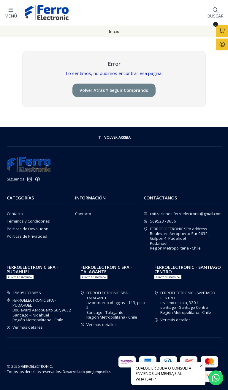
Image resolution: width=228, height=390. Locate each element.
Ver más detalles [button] (25, 327)
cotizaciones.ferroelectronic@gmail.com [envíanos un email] (182, 213)
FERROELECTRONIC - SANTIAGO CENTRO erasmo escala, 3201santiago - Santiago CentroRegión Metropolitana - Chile (185, 302)
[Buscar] (215, 12)
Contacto (15, 213)
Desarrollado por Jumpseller (86, 371)
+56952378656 (24, 292)
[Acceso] (222, 44)
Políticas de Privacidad (27, 236)
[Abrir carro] (222, 31)
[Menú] (10, 12)
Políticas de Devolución (27, 228)
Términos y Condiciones (28, 220)
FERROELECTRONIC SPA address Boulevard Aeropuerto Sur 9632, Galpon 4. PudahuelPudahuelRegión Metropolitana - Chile (176, 238)
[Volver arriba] (114, 137)
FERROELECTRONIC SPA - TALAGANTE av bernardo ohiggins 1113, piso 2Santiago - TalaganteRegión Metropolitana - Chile (112, 304)
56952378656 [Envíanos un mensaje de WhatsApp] (160, 220)
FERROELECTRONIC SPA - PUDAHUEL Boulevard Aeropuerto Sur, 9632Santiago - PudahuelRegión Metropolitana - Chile (39, 309)
